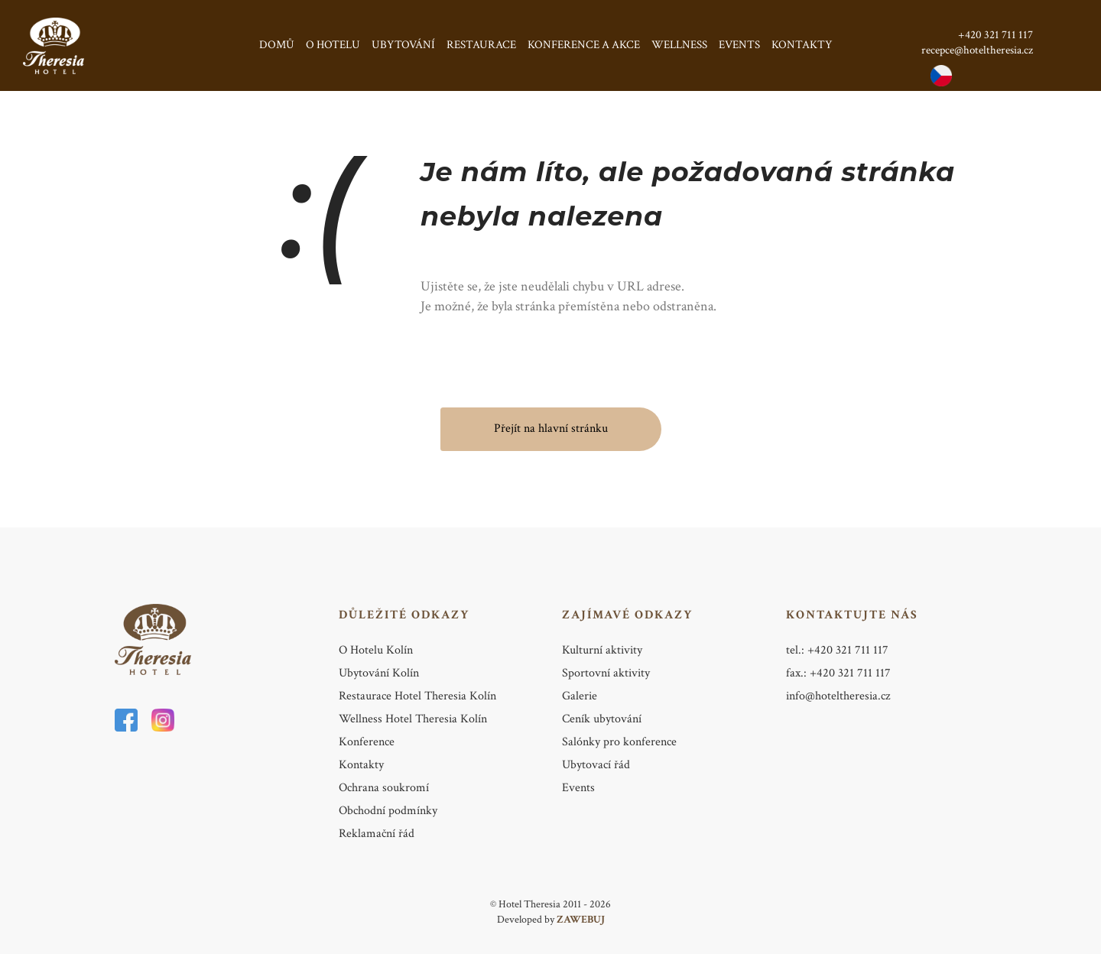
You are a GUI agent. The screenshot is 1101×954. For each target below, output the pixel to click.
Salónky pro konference (619, 742)
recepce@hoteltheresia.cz (977, 50)
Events (739, 44)
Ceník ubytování (601, 719)
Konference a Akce (584, 44)
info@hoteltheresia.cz (838, 696)
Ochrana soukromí (384, 788)
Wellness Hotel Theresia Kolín (413, 719)
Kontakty (802, 44)
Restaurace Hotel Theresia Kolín (417, 696)
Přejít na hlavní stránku (551, 428)
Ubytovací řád (596, 765)
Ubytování (403, 44)
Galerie (579, 696)
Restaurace (481, 44)
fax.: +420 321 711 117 (838, 673)
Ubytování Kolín (379, 673)
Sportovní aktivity (606, 673)
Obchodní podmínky (388, 811)
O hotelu (333, 44)
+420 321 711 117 (995, 35)
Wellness (679, 44)
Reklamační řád (376, 834)
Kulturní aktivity (602, 650)
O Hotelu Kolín (376, 650)
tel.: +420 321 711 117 (837, 650)
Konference (367, 742)
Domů (276, 44)
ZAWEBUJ (581, 919)
